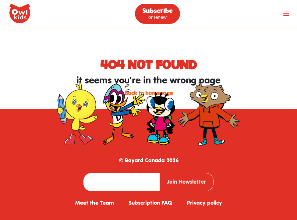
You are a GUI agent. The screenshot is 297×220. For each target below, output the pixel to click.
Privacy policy (204, 203)
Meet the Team (94, 203)
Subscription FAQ (150, 203)
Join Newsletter (186, 182)
